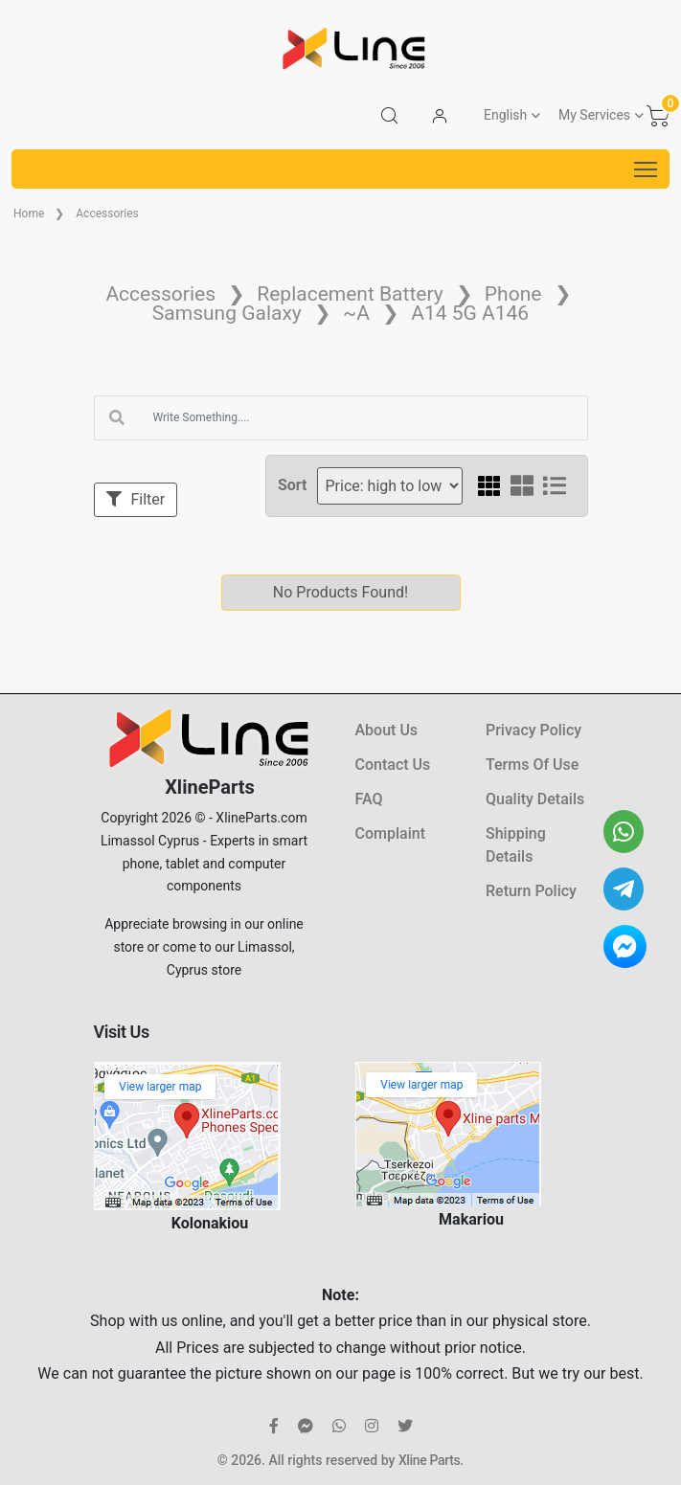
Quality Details (535, 799)
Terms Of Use (532, 764)
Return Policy (531, 891)
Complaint (390, 833)
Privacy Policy (533, 730)
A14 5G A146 (470, 313)
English (505, 115)
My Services (594, 115)
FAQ (369, 799)
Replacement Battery (350, 293)
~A (356, 313)
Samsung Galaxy (227, 313)
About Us (387, 730)
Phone (513, 293)
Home (28, 213)
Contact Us (393, 764)
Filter (136, 499)
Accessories (107, 213)
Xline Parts (429, 1460)
